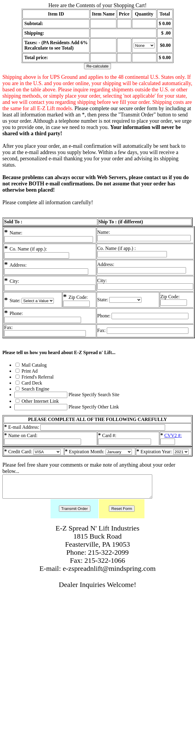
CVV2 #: (173, 435)
